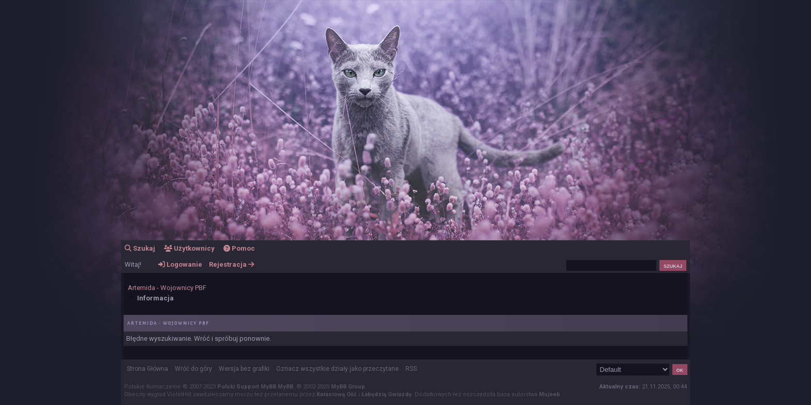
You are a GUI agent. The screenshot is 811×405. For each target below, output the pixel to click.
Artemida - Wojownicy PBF (167, 288)
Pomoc (239, 248)
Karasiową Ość (337, 394)
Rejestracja (231, 264)
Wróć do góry (193, 368)
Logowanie (180, 264)
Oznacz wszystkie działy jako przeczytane (337, 368)
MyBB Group (348, 386)
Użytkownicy (189, 248)
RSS (411, 368)
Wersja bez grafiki (244, 368)
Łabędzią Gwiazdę (387, 394)
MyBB (285, 386)
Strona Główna (147, 368)
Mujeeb (549, 394)
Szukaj (140, 248)
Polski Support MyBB (246, 386)
